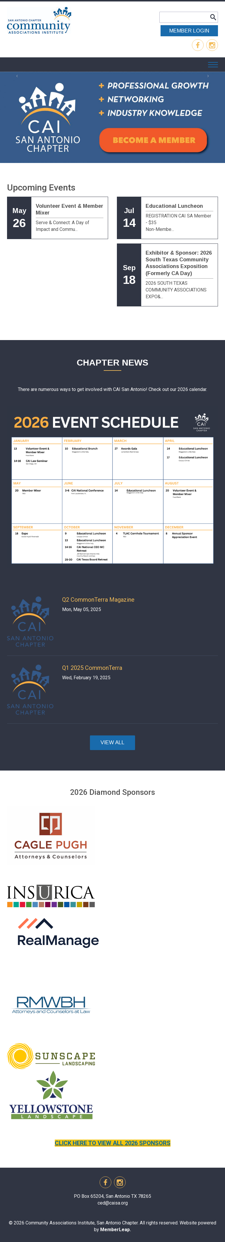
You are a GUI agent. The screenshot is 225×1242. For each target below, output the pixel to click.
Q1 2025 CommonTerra (92, 667)
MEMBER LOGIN (189, 31)
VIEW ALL (112, 742)
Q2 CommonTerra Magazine (98, 599)
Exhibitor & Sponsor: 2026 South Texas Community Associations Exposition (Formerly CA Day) (179, 263)
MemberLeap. (115, 1229)
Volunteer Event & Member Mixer (69, 209)
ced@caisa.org (113, 1203)
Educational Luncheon (174, 206)
